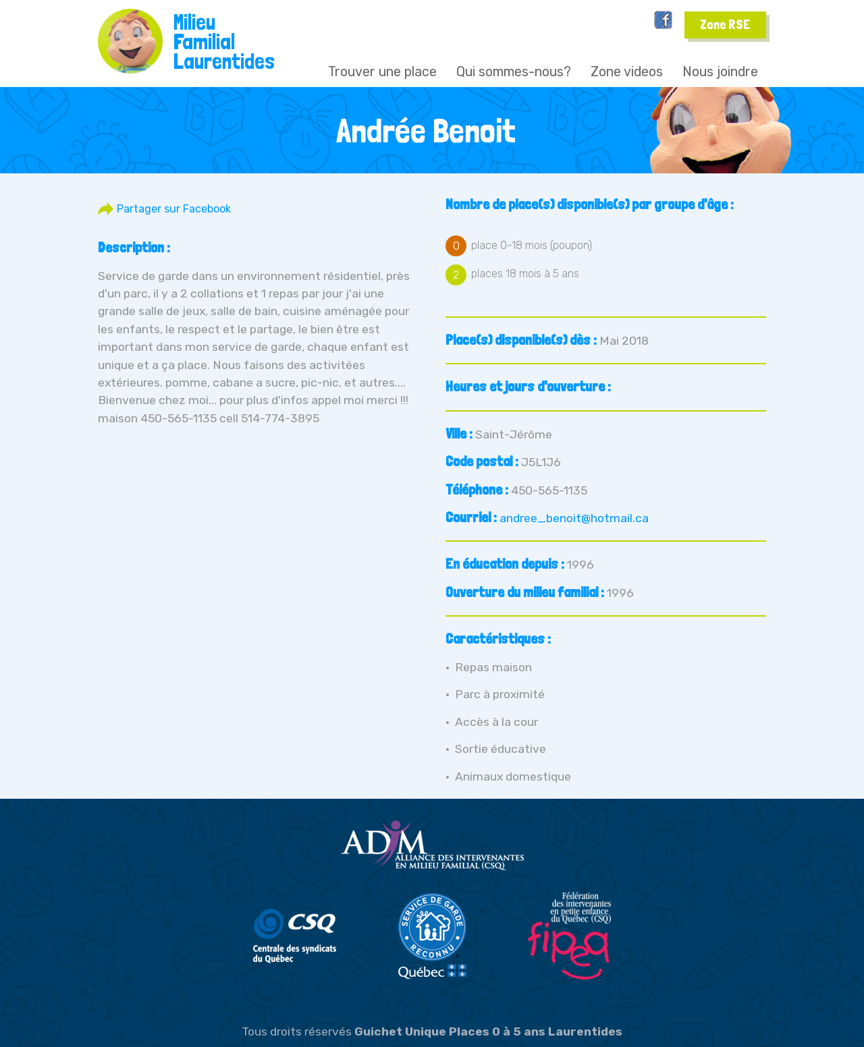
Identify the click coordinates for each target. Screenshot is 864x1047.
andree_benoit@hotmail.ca (574, 518)
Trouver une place (382, 71)
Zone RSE (725, 24)
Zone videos (627, 71)
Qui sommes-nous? (513, 71)
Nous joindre (720, 71)
